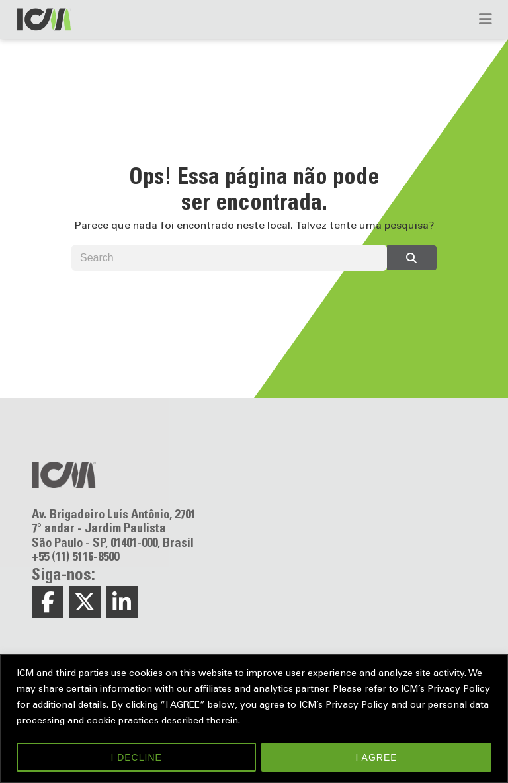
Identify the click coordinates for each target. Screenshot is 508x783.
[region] (254, 718)
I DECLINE (135, 757)
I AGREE (377, 757)
